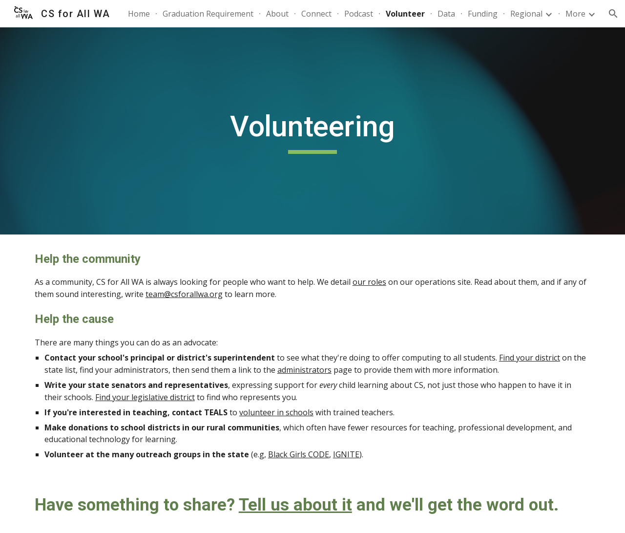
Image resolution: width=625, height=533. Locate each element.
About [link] (277, 13)
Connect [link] (316, 13)
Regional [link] (526, 13)
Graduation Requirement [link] (208, 13)
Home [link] (139, 13)
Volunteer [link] (405, 13)
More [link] (575, 13)
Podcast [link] (358, 13)
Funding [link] (483, 13)
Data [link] (446, 13)
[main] (312, 131)
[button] (613, 13)
